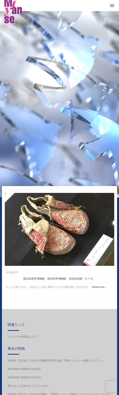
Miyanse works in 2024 (24, 369)
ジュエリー (12, 272)
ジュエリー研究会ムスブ (22, 336)
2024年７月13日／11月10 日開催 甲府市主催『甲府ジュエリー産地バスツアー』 (56, 360)
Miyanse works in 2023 (24, 377)
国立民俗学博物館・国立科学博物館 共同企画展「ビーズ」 (59, 278)
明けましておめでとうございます (28, 385)
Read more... (99, 287)
